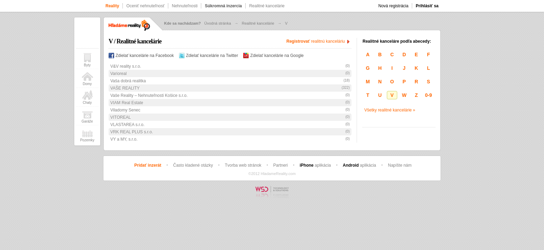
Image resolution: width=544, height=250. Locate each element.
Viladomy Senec (125, 110)
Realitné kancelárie (266, 5)
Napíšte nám (399, 165)
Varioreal (118, 73)
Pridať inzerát (147, 165)
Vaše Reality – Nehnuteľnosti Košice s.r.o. (149, 95)
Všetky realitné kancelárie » (389, 110)
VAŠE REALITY (124, 88)
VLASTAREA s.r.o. (127, 124)
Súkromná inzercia (223, 5)
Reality (112, 5)
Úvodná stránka (217, 23)
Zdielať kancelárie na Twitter (208, 55)
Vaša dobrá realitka (128, 80)
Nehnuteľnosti (184, 5)
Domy (87, 78)
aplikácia (315, 165)
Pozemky (87, 134)
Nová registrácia (394, 5)
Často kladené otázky (193, 165)
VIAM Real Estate (126, 102)
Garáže (87, 115)
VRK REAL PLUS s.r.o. (131, 132)
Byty (87, 59)
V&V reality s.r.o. (125, 66)
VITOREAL (120, 117)
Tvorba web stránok (243, 165)
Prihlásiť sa (427, 5)
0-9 (428, 95)
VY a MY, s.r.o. (123, 139)
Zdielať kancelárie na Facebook (141, 55)
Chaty (87, 97)
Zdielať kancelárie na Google (273, 55)
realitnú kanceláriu (315, 41)
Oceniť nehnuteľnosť (145, 5)
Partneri (280, 165)
